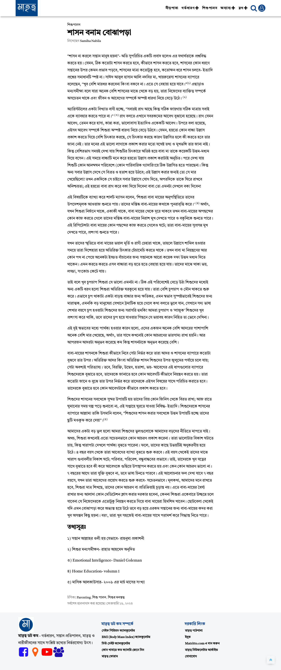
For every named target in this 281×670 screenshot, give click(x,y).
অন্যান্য (228, 8)
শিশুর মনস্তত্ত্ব (116, 597)
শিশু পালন (99, 597)
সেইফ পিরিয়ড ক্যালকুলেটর (118, 630)
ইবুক (188, 637)
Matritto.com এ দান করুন (202, 643)
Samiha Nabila (90, 41)
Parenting (84, 597)
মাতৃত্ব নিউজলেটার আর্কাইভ (201, 650)
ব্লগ (243, 8)
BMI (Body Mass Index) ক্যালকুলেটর (126, 637)
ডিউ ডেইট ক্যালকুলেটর (116, 643)
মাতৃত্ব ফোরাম (110, 656)
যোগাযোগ (191, 656)
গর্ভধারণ (190, 8)
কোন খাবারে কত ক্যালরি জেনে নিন (123, 650)
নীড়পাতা (171, 8)
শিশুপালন (209, 8)
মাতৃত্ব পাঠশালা (194, 630)
